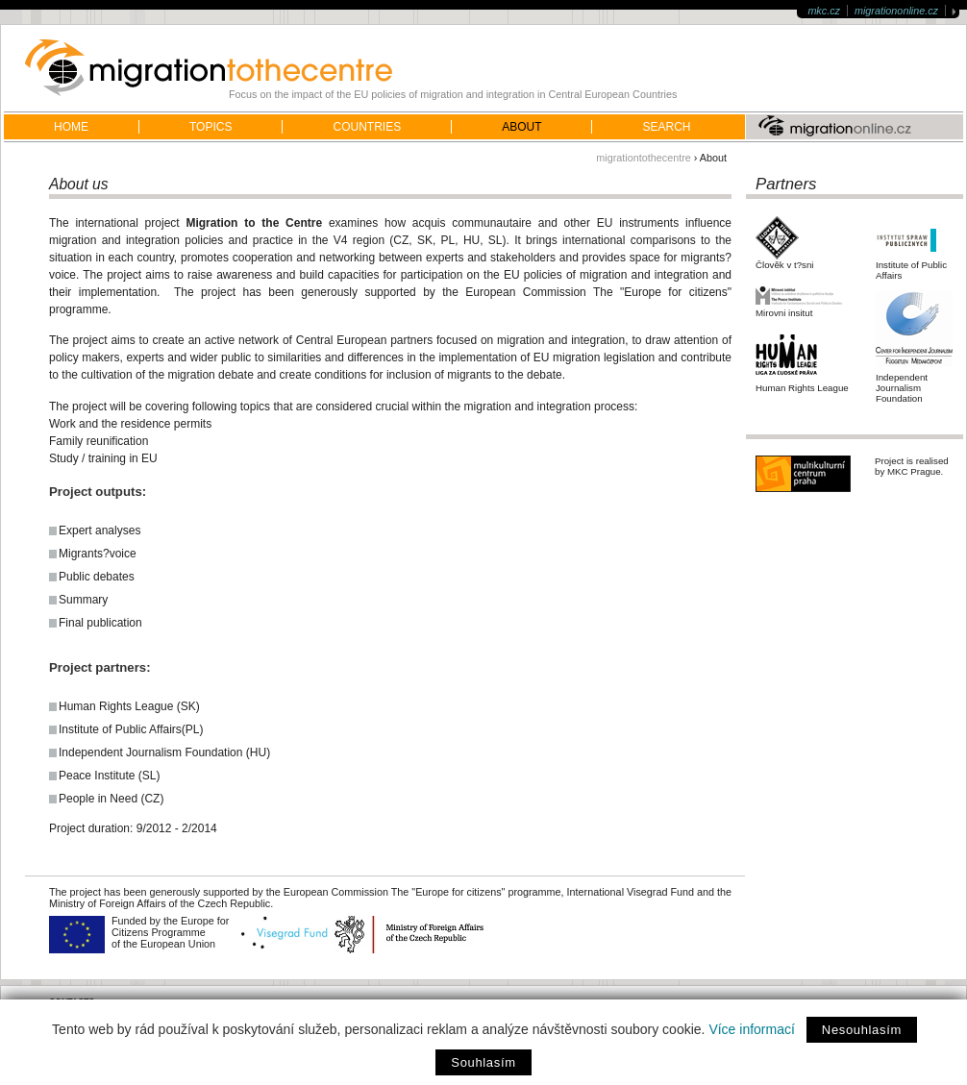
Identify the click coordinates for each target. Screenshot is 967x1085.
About (521, 127)
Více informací (751, 1029)
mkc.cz (823, 10)
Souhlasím (483, 1062)
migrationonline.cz (896, 10)
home (71, 127)
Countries (367, 127)
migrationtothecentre (643, 157)
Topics (210, 127)
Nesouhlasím (862, 1030)
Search (666, 127)
